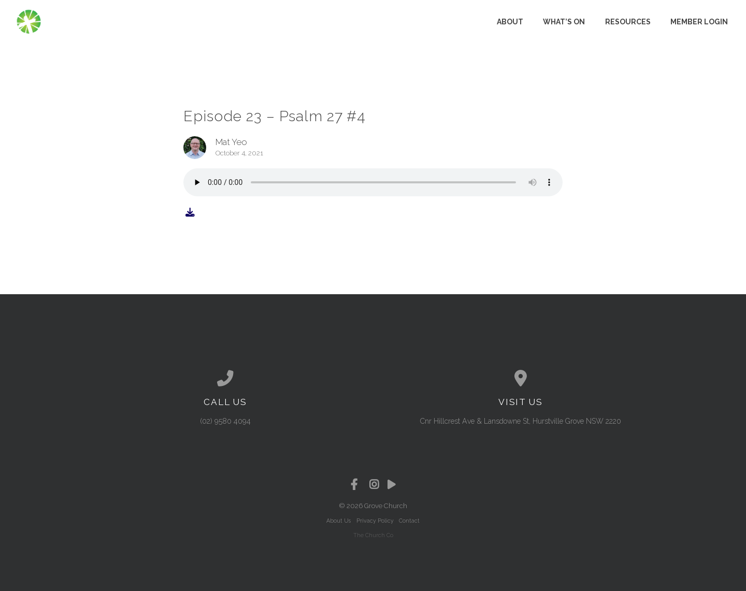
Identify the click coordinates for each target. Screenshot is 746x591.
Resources (628, 22)
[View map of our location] (520, 378)
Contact (409, 520)
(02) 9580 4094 (225, 421)
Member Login (699, 22)
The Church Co (373, 535)
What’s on (564, 22)
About (510, 22)
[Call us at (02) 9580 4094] (225, 378)
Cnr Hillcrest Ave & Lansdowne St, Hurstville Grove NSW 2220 (520, 421)
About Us (338, 520)
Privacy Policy (375, 520)
